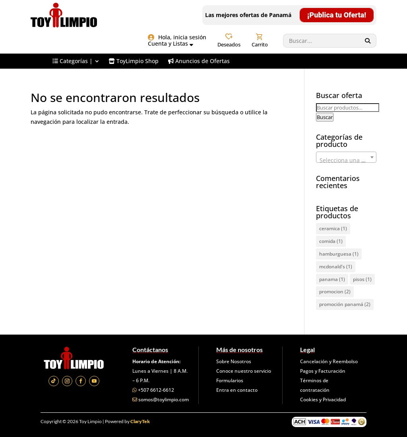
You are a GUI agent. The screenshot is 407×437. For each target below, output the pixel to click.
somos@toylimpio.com (163, 399)
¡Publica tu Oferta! (336, 15)
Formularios (229, 380)
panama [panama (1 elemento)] (332, 279)
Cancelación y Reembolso (329, 361)
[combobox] (346, 157)
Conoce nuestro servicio (243, 371)
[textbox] (346, 160)
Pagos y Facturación (322, 371)
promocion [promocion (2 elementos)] (335, 291)
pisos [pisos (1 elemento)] (362, 279)
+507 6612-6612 (156, 390)
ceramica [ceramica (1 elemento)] (333, 228)
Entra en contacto (237, 390)
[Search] (367, 41)
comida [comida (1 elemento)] (331, 241)
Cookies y (311, 399)
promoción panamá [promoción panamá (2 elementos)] (344, 304)
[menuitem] (76, 61)
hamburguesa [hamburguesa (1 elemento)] (339, 253)
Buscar (325, 117)
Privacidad (334, 399)
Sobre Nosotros (233, 361)
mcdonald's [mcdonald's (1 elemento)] (335, 266)
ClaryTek (140, 421)
